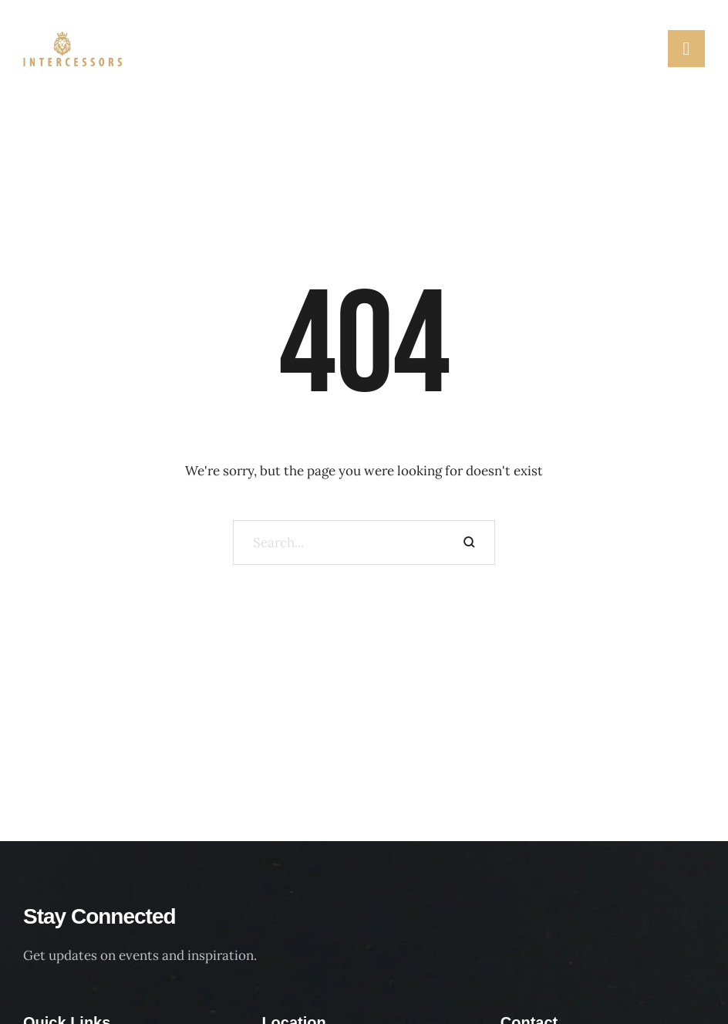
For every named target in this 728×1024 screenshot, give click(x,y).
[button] (648, 48)
